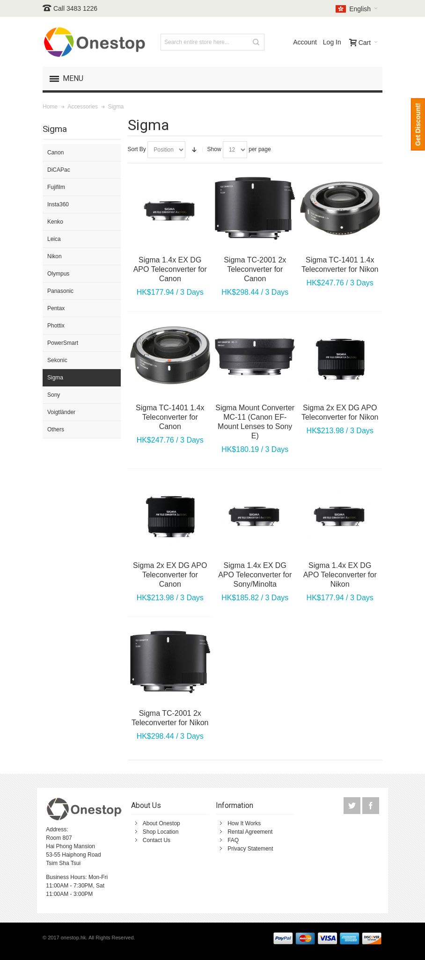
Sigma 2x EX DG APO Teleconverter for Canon (170, 574)
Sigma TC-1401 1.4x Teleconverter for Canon (170, 417)
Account (305, 42)
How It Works (244, 823)
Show (214, 149)
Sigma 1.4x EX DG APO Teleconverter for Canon (170, 269)
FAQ (233, 840)
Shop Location (161, 832)
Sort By (137, 149)
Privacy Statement (250, 848)
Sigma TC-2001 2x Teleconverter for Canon (255, 269)
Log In (332, 42)
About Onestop (161, 823)
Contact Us (156, 840)
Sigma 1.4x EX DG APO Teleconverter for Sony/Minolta (255, 574)
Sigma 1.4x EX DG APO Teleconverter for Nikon (340, 574)
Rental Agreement (249, 832)
